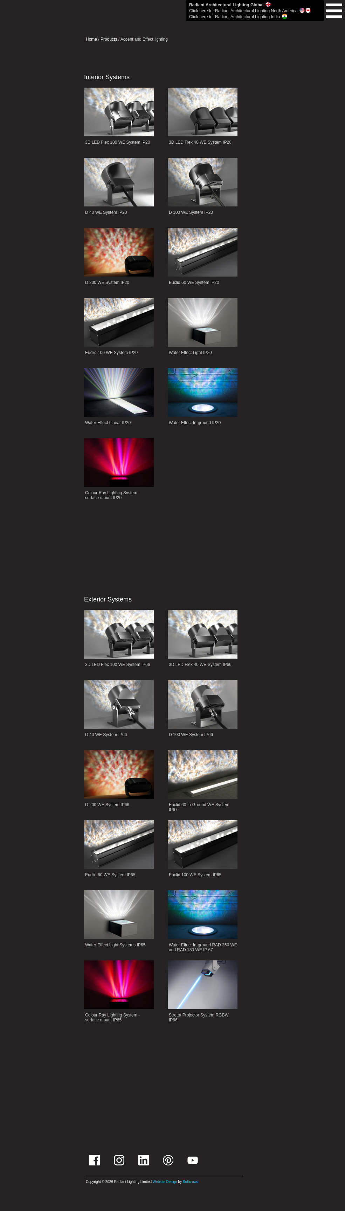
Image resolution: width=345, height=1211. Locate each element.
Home (91, 39)
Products (109, 39)
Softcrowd (190, 1182)
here (203, 10)
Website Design (165, 1182)
